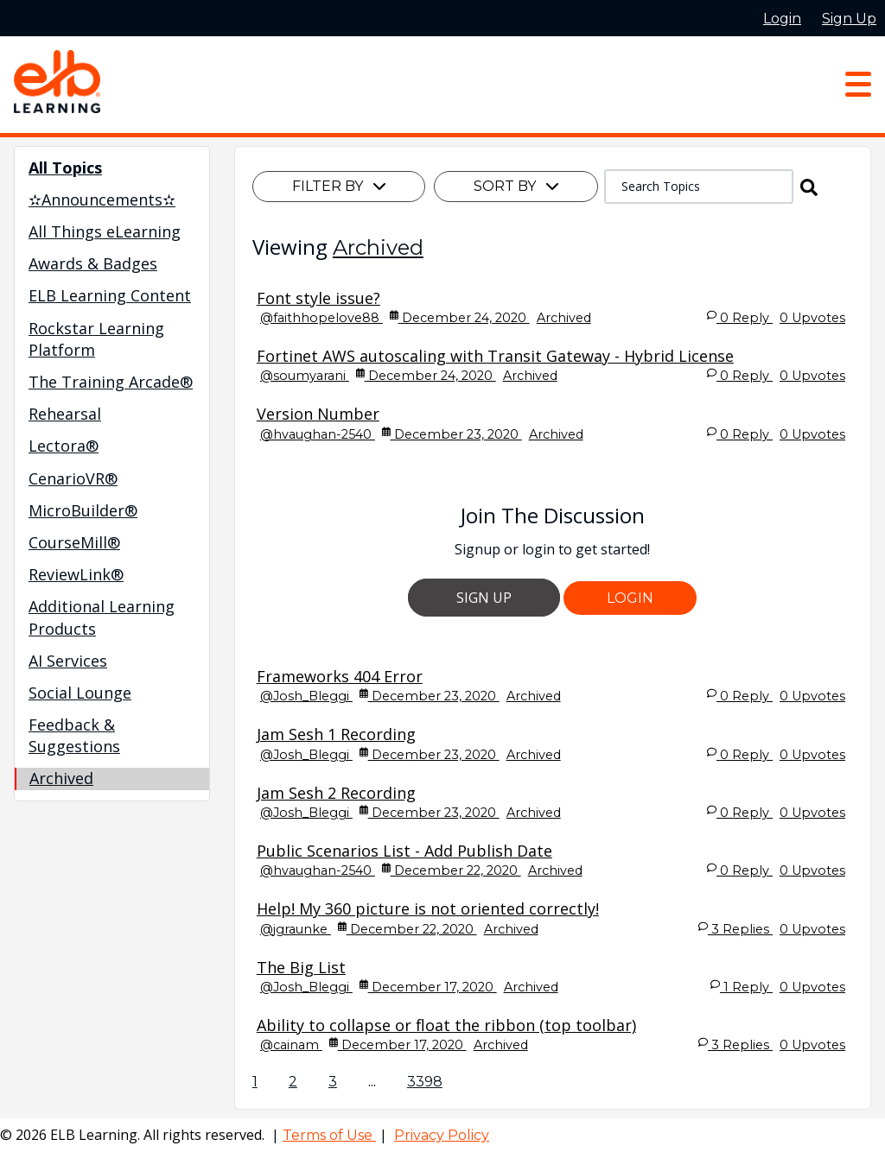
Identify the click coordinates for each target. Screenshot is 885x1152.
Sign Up (484, 597)
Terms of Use (329, 1135)
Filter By (338, 186)
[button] (809, 186)
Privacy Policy (441, 1135)
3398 (424, 1081)
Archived (378, 247)
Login (630, 598)
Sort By (516, 186)
